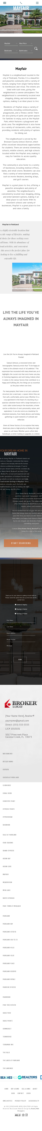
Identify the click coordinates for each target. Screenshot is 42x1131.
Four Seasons (8, 843)
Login (28, 1093)
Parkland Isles (8, 955)
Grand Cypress (8, 851)
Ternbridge (7, 1037)
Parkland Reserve (9, 971)
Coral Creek (7, 793)
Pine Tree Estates (9, 1005)
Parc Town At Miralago (12, 906)
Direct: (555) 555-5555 (17, 724)
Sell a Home (26, 1089)
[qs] (26, 43)
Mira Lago (6, 890)
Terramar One (8, 1045)
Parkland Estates (9, 932)
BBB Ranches (8, 754)
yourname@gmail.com (17, 720)
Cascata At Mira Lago (11, 777)
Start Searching (21, 546)
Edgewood (6, 825)
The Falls (6, 1052)
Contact (20, 1093)
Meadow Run (7, 882)
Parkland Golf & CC (10, 940)
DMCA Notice (7, 1101)
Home (6, 1089)
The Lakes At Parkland (11, 1060)
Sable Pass (7, 1013)
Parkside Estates (9, 987)
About (35, 1089)
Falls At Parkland (9, 835)
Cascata (6, 769)
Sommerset (7, 1029)
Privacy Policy (20, 1101)
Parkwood (7, 997)
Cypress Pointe (9, 809)
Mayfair (6, 874)
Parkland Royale (9, 979)
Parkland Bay (8, 924)
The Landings (8, 1068)
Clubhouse (7, 785)
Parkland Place (9, 963)
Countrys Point (9, 801)
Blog (13, 1093)
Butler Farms (8, 762)
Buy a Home (15, 1089)
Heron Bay (6, 858)
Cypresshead (8, 817)
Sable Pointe (8, 1021)
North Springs (8, 898)
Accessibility (34, 1101)
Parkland (6, 916)
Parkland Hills (8, 948)
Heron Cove (7, 866)
